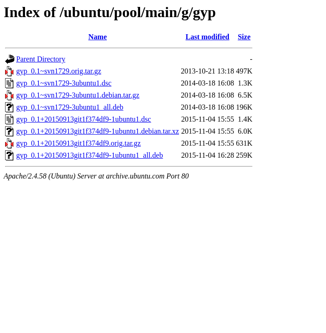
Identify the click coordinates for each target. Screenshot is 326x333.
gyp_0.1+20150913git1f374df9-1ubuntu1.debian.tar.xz (97, 131)
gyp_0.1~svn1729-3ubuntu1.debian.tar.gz (77, 95)
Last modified (207, 37)
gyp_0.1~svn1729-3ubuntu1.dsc (63, 83)
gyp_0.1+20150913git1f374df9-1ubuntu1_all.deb (89, 155)
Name (97, 37)
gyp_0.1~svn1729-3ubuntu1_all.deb (69, 107)
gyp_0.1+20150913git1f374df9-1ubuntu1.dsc (83, 119)
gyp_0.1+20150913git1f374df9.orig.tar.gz (78, 143)
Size (244, 37)
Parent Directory (40, 59)
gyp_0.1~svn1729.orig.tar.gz (58, 71)
